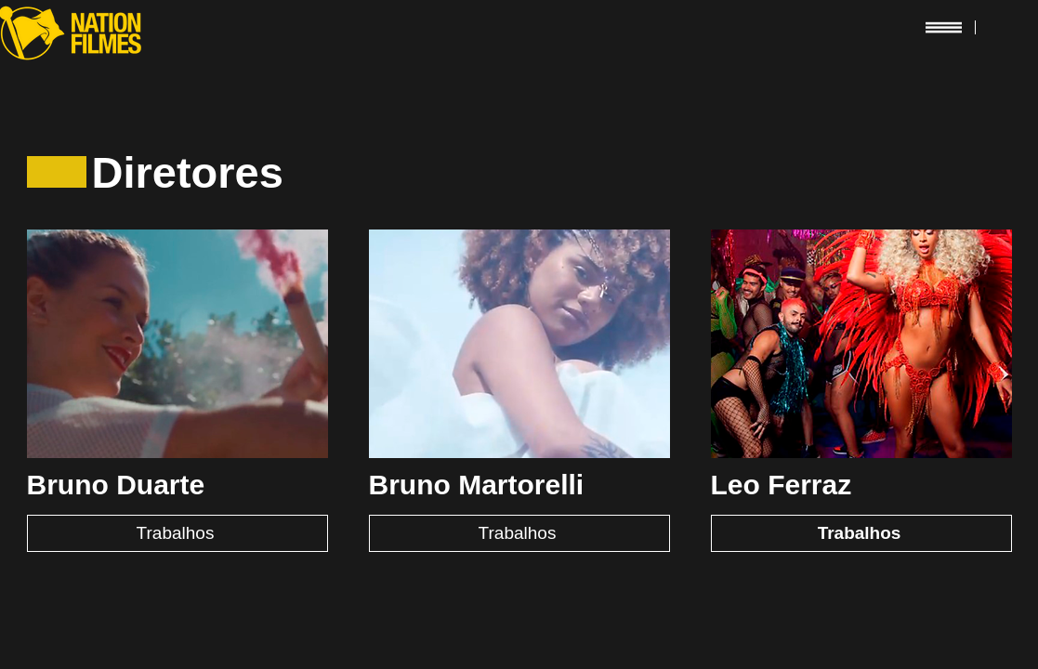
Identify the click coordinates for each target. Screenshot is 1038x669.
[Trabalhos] (177, 533)
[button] (944, 27)
